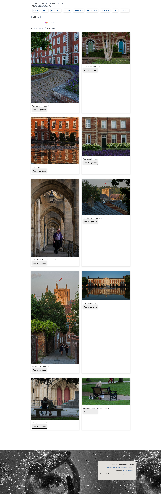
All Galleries (53, 23)
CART (115, 10)
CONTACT (125, 10)
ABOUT (45, 10)
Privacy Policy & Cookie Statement (120, 468)
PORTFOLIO (55, 10)
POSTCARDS (92, 10)
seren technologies (126, 477)
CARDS (67, 10)
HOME (35, 10)
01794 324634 (128, 471)
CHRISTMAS (78, 10)
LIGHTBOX (105, 10)
